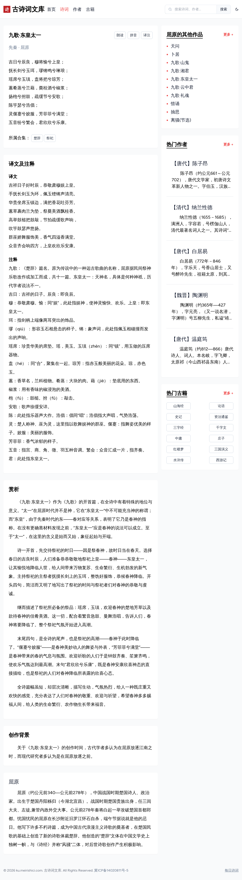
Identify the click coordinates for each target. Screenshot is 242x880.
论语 (221, 406)
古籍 (90, 9)
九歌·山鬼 (180, 62)
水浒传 (178, 460)
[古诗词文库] (20, 9)
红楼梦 (178, 449)
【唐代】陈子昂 (190, 163)
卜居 (175, 54)
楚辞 (37, 138)
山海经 (178, 406)
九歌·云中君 (182, 87)
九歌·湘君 (180, 70)
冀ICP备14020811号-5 (111, 870)
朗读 (120, 35)
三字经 (178, 428)
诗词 (64, 9)
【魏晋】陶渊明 (190, 295)
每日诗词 (232, 870)
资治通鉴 (221, 417)
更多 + (228, 34)
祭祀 (49, 138)
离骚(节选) (181, 120)
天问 (175, 46)
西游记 (221, 460)
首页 (51, 9)
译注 (146, 35)
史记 (178, 417)
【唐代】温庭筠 (189, 339)
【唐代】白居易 (189, 251)
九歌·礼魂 (180, 95)
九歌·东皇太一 (184, 79)
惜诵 (175, 103)
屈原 (25, 47)
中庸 (178, 438)
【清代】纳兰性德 (191, 207)
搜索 (223, 9)
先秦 (13, 47)
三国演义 (221, 449)
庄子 (221, 438)
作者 (77, 9)
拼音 (133, 35)
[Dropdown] (237, 9)
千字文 (221, 428)
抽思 (175, 111)
